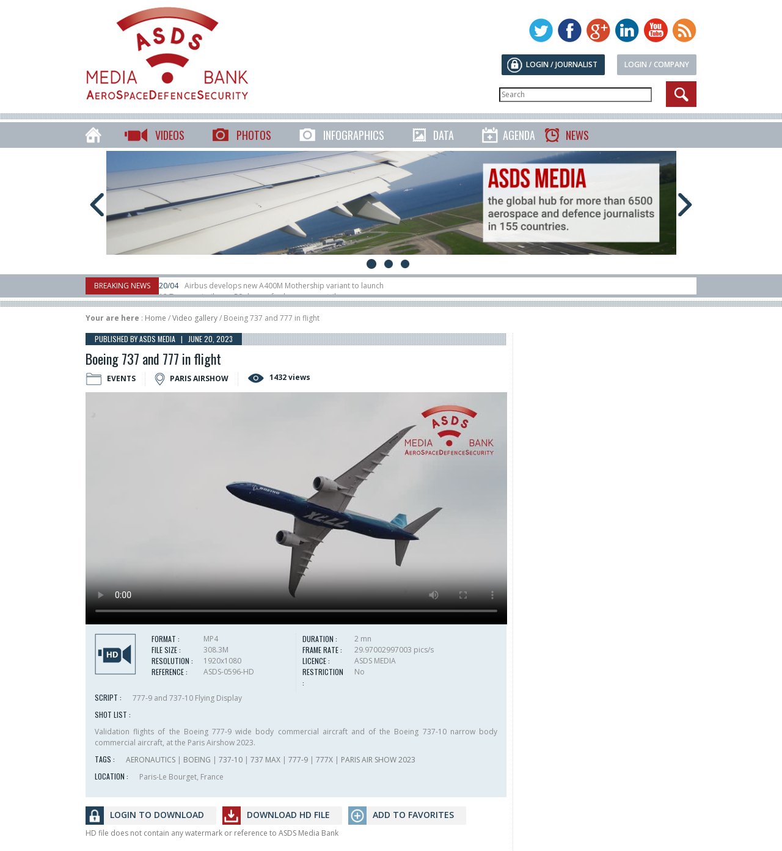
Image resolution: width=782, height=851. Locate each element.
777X (324, 759)
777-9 (298, 759)
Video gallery (194, 318)
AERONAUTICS (150, 759)
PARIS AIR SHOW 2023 (378, 759)
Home (155, 318)
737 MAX (265, 759)
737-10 (231, 759)
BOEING (197, 759)
